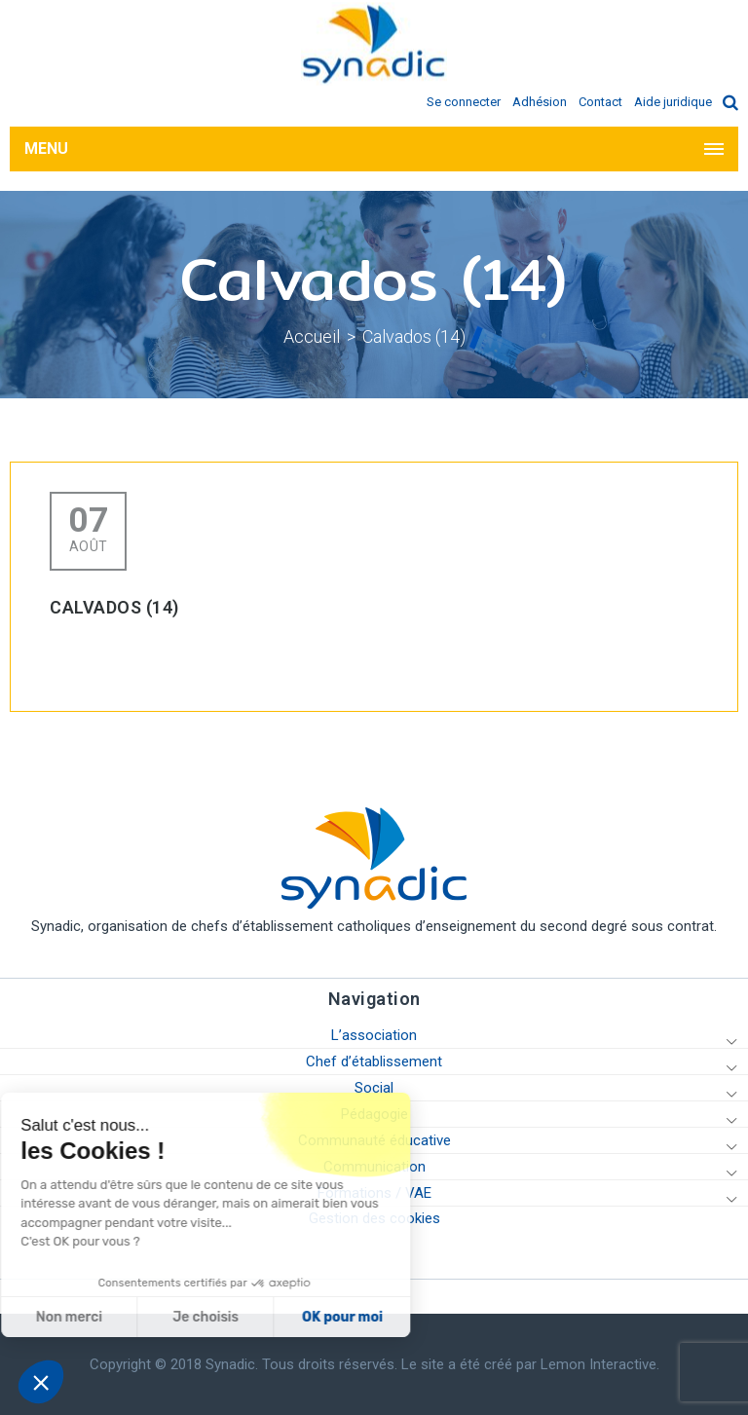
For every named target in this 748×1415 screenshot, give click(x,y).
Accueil (311, 336)
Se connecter (464, 101)
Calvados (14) (414, 336)
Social (374, 1088)
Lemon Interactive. (600, 1364)
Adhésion (539, 101)
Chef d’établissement (374, 1061)
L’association (374, 1035)
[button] (41, 1382)
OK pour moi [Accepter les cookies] (260, 1317)
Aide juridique (673, 101)
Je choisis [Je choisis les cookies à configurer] (125, 1317)
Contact (600, 101)
